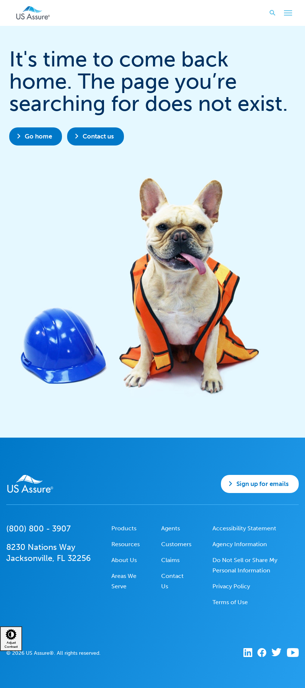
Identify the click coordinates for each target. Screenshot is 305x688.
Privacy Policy (231, 586)
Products (123, 528)
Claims (170, 560)
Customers (176, 544)
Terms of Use (230, 602)
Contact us (98, 136)
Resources (125, 544)
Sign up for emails (262, 483)
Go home (38, 136)
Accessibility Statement (244, 528)
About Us (124, 560)
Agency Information (239, 544)
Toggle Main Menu (286, 13)
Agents (170, 528)
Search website (270, 12)
